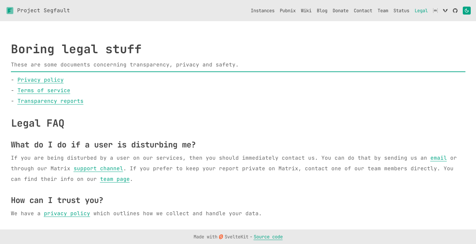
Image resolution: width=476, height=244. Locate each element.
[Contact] (363, 10)
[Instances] (263, 10)
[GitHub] (455, 10)
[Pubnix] (288, 10)
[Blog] (322, 10)
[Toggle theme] (467, 11)
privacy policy (67, 213)
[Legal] (421, 10)
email (438, 157)
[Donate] (340, 10)
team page (115, 179)
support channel (98, 168)
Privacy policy (41, 79)
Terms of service (44, 90)
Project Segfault (37, 10)
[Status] (401, 10)
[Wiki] (306, 10)
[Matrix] (435, 10)
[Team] (383, 10)
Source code (268, 237)
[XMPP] (445, 10)
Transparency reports (51, 101)
